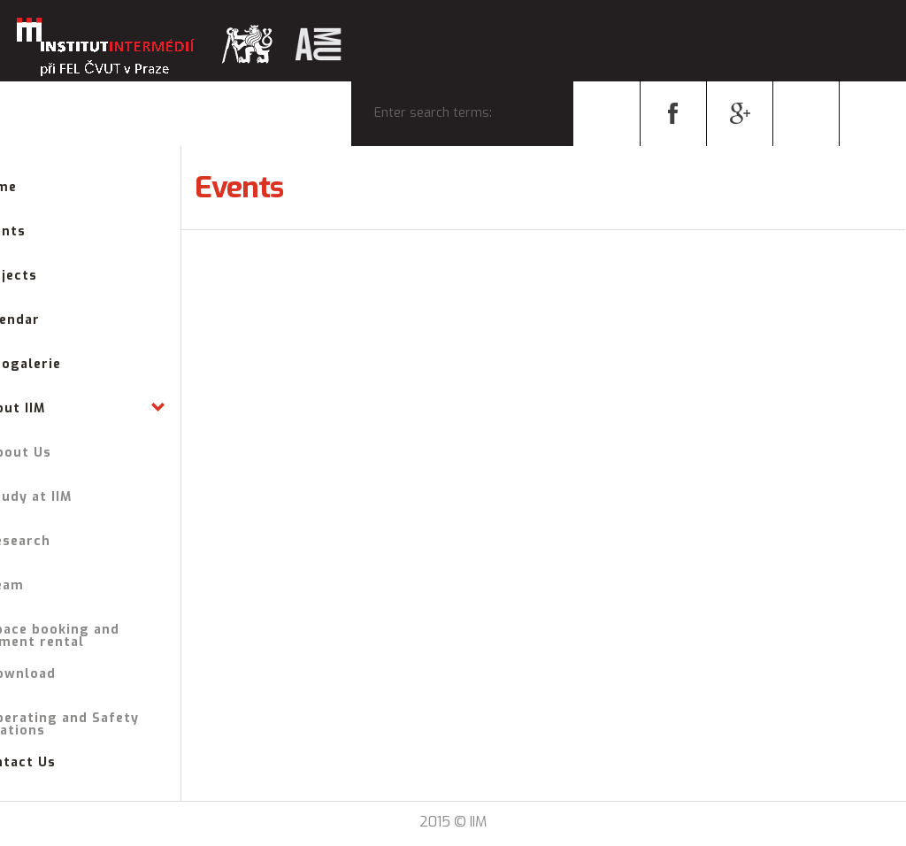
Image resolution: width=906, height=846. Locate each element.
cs (806, 112)
